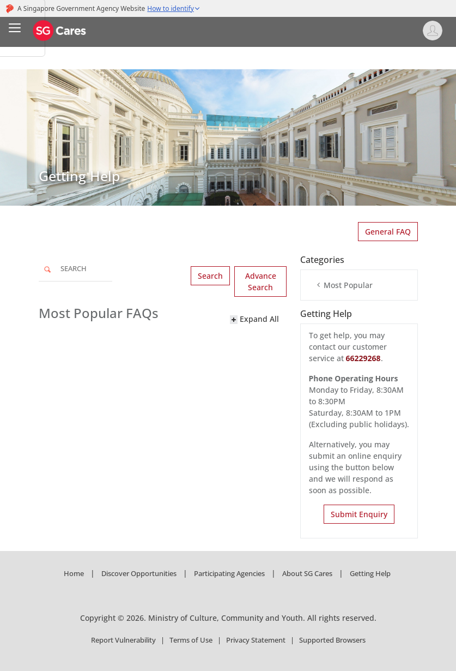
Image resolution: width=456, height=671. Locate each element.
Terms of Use (190, 640)
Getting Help (370, 573)
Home (74, 573)
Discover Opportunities (139, 573)
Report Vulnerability (123, 640)
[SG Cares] (60, 29)
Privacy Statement (255, 640)
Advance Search (260, 281)
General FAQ (388, 231)
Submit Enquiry (359, 514)
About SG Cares (307, 573)
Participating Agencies (229, 573)
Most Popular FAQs (99, 313)
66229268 (363, 358)
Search (210, 276)
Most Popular (344, 285)
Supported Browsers (332, 640)
